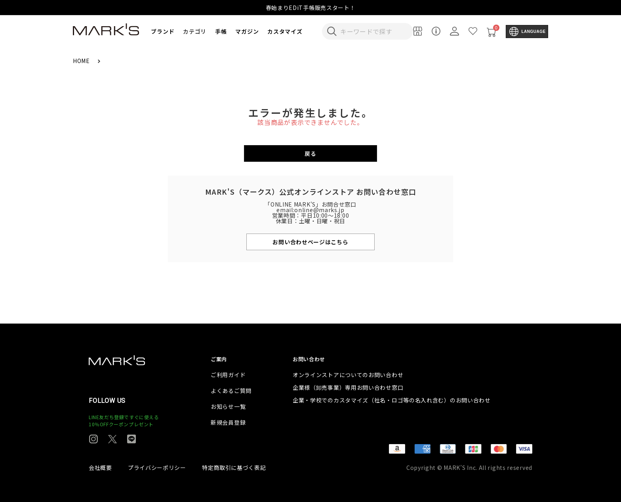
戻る (310, 153)
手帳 (221, 31)
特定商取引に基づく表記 (234, 467)
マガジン (247, 31)
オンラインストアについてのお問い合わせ (348, 374)
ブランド (162, 31)
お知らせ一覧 (228, 406)
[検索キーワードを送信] (332, 31)
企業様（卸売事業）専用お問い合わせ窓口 (348, 387)
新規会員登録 (228, 422)
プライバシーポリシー (157, 467)
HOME (82, 61)
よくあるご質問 (231, 390)
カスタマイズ (284, 31)
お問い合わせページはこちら (310, 242)
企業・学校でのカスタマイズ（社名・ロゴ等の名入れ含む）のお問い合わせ (392, 400)
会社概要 (100, 467)
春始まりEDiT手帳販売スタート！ (311, 7)
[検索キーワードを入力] (373, 31)
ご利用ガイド (228, 374)
